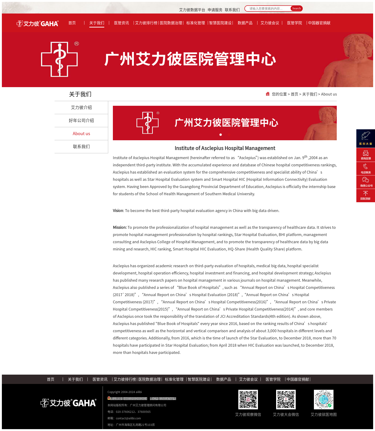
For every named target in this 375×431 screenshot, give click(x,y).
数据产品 (223, 379)
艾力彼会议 (248, 379)
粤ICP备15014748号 (163, 398)
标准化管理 (174, 379)
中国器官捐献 (298, 379)
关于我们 (80, 94)
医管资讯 (100, 379)
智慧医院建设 (199, 379)
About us (81, 133)
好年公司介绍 (81, 120)
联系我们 (232, 10)
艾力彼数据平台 (192, 10)
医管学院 (273, 379)
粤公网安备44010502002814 (128, 398)
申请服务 (215, 10)
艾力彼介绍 (81, 107)
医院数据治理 (149, 379)
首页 (294, 94)
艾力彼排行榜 (125, 379)
